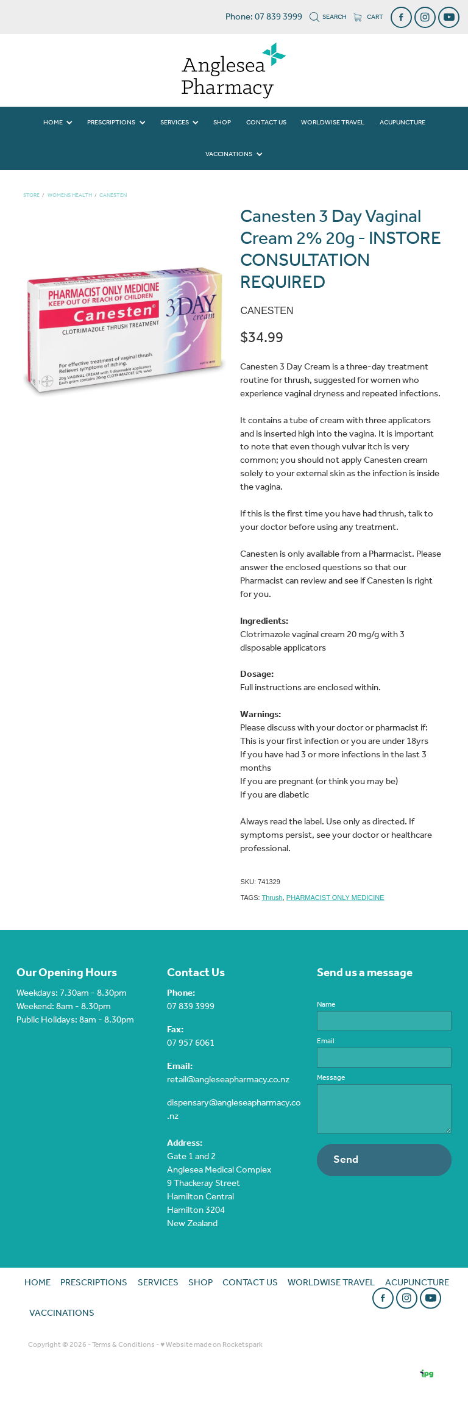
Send (345, 1159)
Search (328, 17)
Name (326, 1005)
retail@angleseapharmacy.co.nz (228, 1079)
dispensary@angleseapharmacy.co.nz (234, 1109)
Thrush (271, 897)
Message (331, 1078)
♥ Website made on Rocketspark (211, 1345)
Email (326, 1041)
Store (31, 195)
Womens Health (70, 195)
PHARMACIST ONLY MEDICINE (335, 897)
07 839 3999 (190, 1006)
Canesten (113, 195)
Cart (368, 17)
